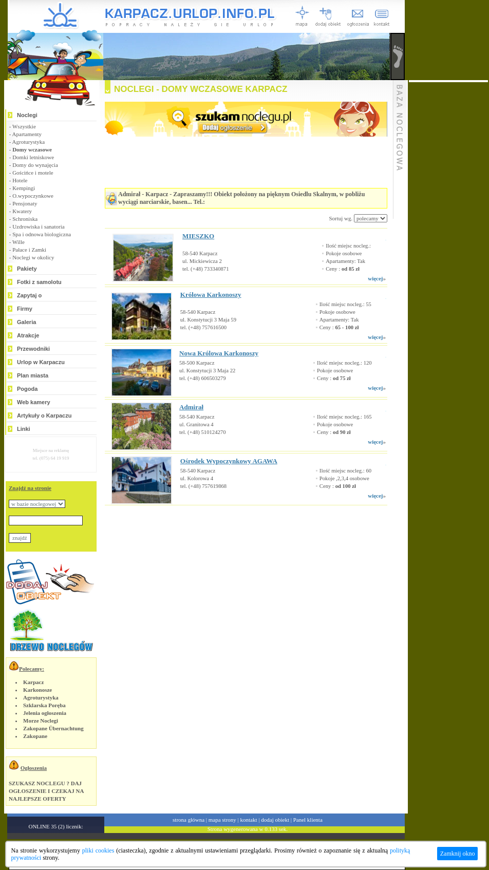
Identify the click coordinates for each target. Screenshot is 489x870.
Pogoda (27, 389)
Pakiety (27, 269)
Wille (18, 242)
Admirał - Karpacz (143, 194)
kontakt (248, 820)
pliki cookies (98, 850)
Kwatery (22, 211)
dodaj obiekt (275, 820)
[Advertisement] (233, 553)
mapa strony (222, 820)
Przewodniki (33, 349)
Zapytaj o (29, 295)
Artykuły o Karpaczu (44, 415)
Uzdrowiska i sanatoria (38, 226)
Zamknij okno (457, 853)
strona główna (188, 820)
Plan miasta (32, 375)
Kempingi (23, 188)
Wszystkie (24, 126)
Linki (23, 429)
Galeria (26, 322)
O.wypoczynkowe (32, 196)
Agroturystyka (28, 142)
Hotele (19, 180)
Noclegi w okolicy (33, 257)
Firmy (24, 309)
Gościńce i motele (32, 172)
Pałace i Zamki (29, 250)
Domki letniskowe (33, 157)
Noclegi (27, 115)
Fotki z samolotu (39, 282)
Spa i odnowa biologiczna (41, 234)
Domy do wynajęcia (35, 165)
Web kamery (33, 402)
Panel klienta (308, 820)
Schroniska (24, 219)
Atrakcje (28, 335)
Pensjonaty (24, 203)
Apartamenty (27, 134)
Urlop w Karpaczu (41, 362)
